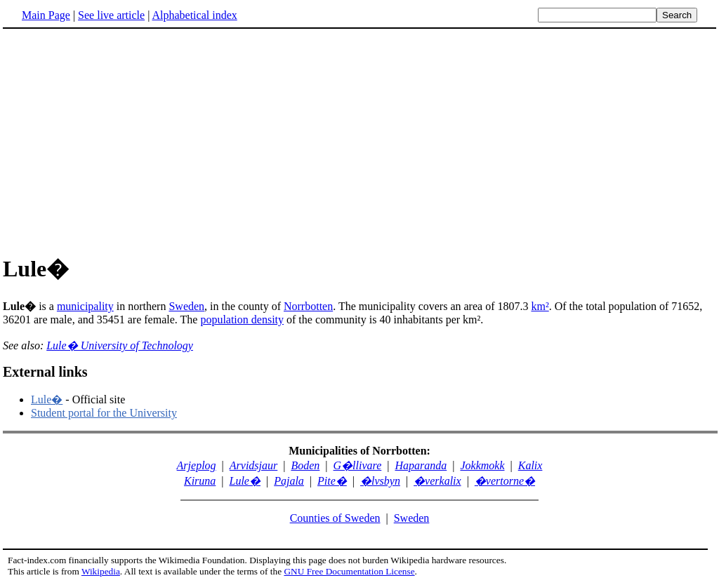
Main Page (46, 15)
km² (539, 306)
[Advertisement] (121, 139)
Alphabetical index (194, 15)
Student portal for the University (104, 413)
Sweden (186, 306)
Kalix (530, 465)
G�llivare (358, 465)
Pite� (332, 481)
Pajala (289, 481)
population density (242, 319)
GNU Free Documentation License (349, 571)
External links (45, 371)
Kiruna (200, 481)
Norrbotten (308, 306)
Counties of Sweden (335, 518)
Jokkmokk (482, 465)
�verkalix (437, 481)
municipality (85, 306)
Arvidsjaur (253, 465)
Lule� (46, 399)
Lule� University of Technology (119, 345)
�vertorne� (505, 481)
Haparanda (421, 465)
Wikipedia (100, 571)
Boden (305, 465)
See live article (111, 15)
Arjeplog (196, 465)
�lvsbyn (380, 481)
